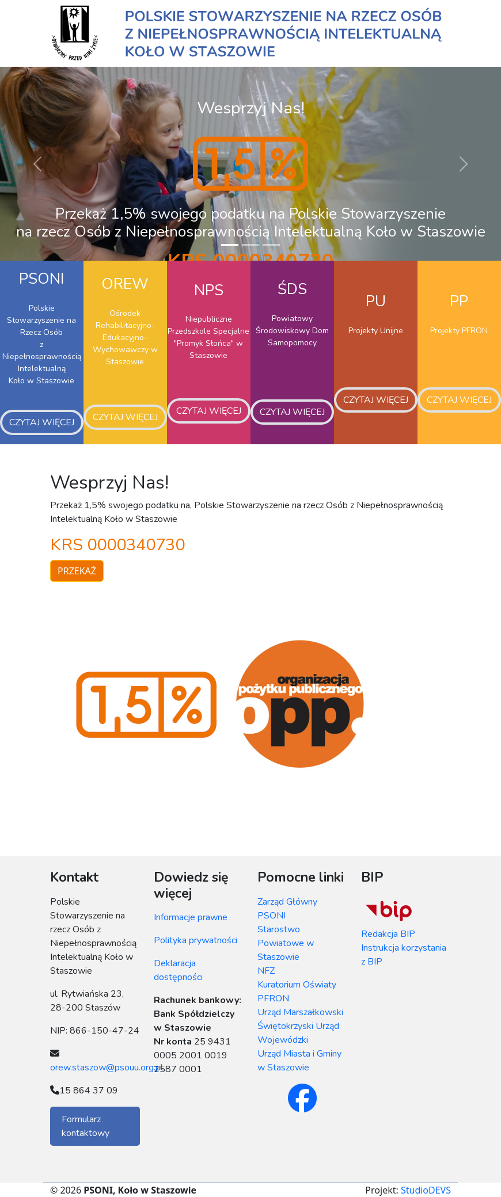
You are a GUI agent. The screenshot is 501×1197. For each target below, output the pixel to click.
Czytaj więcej (41, 422)
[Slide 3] (271, 244)
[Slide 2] (250, 244)
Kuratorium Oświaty (296, 984)
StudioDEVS (426, 1190)
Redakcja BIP (388, 934)
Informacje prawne (190, 917)
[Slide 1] (229, 244)
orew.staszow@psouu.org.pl (106, 1067)
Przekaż (77, 571)
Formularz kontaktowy (85, 1126)
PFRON (273, 998)
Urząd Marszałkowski (300, 1012)
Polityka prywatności (195, 940)
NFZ (266, 971)
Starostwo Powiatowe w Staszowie (285, 943)
